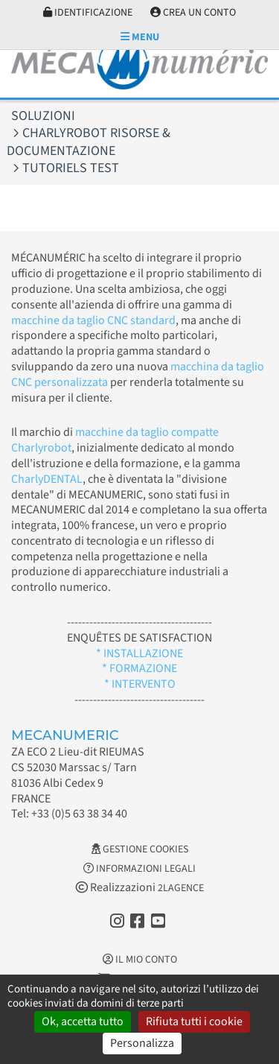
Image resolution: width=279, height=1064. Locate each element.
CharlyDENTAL (47, 479)
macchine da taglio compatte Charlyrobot (115, 440)
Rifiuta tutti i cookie (194, 1021)
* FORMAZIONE (139, 668)
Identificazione (87, 12)
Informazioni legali (139, 868)
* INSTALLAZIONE (139, 653)
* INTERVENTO (140, 684)
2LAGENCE (181, 888)
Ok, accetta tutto (83, 1021)
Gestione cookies (140, 849)
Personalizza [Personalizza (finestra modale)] (142, 1043)
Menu (140, 37)
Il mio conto (140, 959)
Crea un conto (193, 12)
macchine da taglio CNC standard (93, 320)
